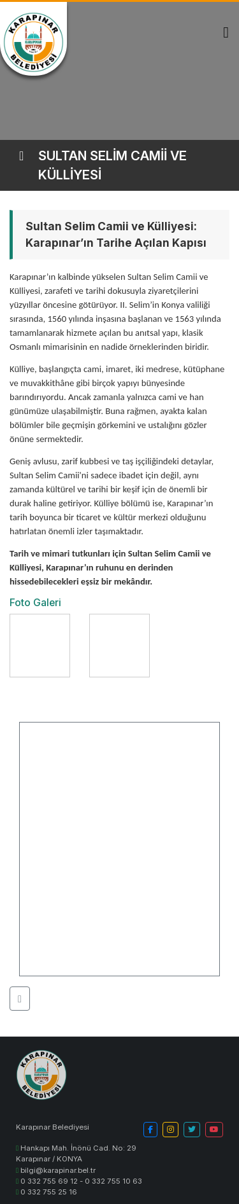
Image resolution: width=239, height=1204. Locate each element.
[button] (20, 998)
